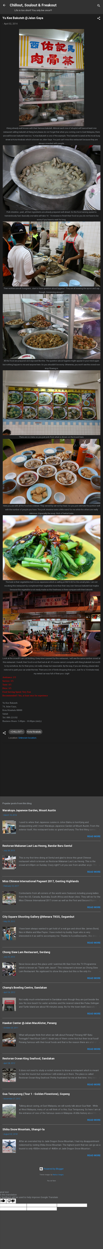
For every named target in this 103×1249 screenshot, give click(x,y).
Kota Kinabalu (34, 731)
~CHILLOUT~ (16, 731)
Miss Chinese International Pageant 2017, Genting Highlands (40, 881)
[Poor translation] (11, 1201)
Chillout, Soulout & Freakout (33, 5)
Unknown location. (27, 737)
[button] (99, 18)
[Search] (99, 6)
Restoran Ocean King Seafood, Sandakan (28, 1058)
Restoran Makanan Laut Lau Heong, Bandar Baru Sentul (37, 845)
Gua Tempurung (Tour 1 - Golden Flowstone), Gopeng (36, 1093)
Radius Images (58, 1175)
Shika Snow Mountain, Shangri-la (23, 1129)
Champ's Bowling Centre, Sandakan (24, 987)
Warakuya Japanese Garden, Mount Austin (29, 810)
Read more (94, 836)
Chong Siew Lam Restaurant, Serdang (26, 952)
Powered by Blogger (51, 1168)
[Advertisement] (51, 770)
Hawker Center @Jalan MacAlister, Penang (29, 1023)
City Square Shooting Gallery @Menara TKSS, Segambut (38, 916)
